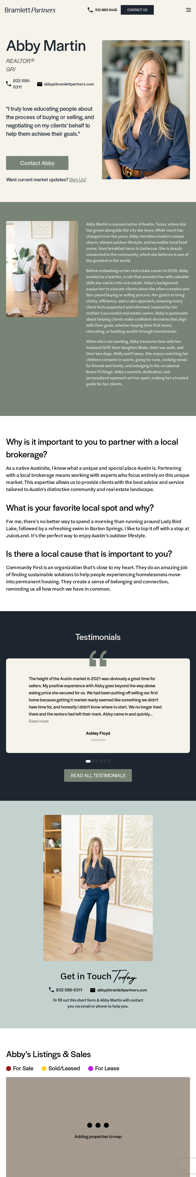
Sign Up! (77, 180)
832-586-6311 (22, 84)
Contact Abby (37, 164)
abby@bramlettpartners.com (69, 84)
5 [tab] (105, 762)
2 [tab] (93, 762)
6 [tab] (109, 762)
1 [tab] (88, 762)
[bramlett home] (30, 10)
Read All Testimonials (98, 776)
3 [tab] (97, 762)
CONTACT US (137, 9)
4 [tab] (101, 762)
